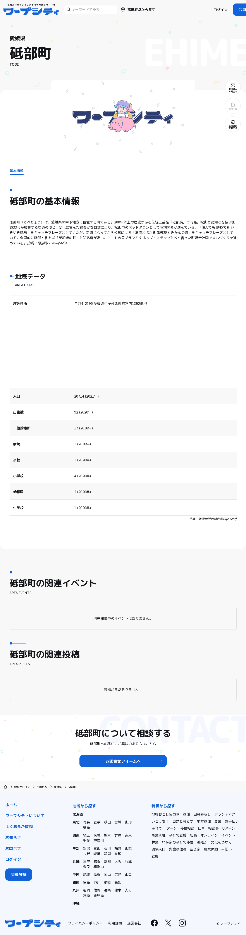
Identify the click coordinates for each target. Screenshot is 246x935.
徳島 (86, 882)
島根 (96, 874)
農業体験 (211, 849)
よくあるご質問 (19, 826)
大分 (128, 890)
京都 (107, 861)
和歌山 (98, 866)
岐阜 (96, 853)
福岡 (86, 890)
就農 (154, 856)
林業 (154, 842)
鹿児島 (98, 895)
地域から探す (22, 787)
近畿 (75, 861)
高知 (117, 882)
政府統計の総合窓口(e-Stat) (217, 518)
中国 (75, 874)
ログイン (220, 9)
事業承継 (158, 835)
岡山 (107, 874)
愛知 (117, 853)
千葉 (86, 840)
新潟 (86, 848)
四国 (75, 882)
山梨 (128, 848)
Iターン (171, 828)
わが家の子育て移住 (177, 842)
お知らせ (13, 837)
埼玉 (86, 835)
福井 (117, 848)
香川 (96, 882)
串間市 (226, 849)
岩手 (96, 822)
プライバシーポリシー (85, 923)
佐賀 (96, 890)
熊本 (117, 890)
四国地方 (42, 787)
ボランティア (224, 814)
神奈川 (98, 840)
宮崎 (86, 895)
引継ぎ (202, 842)
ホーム (11, 805)
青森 (86, 822)
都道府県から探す (137, 9)
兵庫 (128, 861)
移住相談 (187, 828)
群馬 (117, 835)
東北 (75, 822)
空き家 (195, 849)
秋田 (107, 822)
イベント (228, 835)
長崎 (107, 890)
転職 (193, 835)
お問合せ (13, 848)
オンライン (209, 835)
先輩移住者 (177, 849)
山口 (128, 874)
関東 (75, 835)
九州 (75, 890)
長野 (86, 853)
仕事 (201, 828)
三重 (86, 861)
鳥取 (86, 874)
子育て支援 (177, 835)
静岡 (107, 853)
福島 (86, 827)
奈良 (86, 866)
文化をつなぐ (221, 842)
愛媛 (107, 882)
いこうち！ (160, 821)
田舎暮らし (202, 814)
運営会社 (134, 923)
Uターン (228, 828)
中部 (75, 848)
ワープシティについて (25, 815)
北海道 (77, 814)
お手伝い (232, 821)
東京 (128, 835)
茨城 (96, 835)
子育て (156, 828)
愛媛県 (58, 787)
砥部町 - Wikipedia (52, 242)
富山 (96, 848)
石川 (107, 848)
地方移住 (204, 821)
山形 (128, 822)
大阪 (117, 861)
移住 (186, 814)
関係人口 (158, 849)
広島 (117, 874)
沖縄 (75, 903)
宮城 (117, 822)
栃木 (107, 835)
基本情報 (17, 170)
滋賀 (96, 861)
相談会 (213, 828)
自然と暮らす (182, 821)
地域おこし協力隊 (165, 814)
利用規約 (115, 923)
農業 (217, 821)
